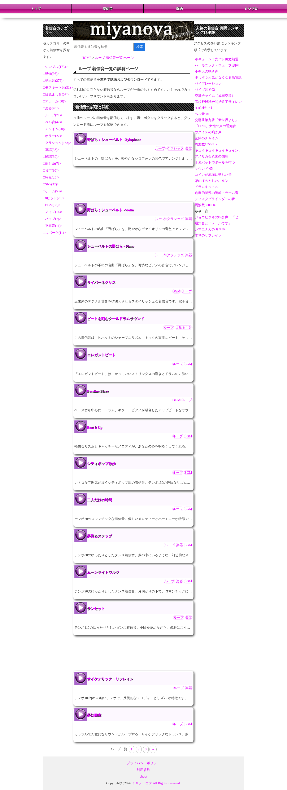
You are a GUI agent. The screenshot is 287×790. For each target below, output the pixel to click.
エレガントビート (101, 355)
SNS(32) (51, 184)
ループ (160, 148)
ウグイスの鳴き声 (208, 132)
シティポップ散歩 (101, 464)
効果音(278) (53, 80)
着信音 (108, 8)
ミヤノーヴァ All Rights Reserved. (156, 783)
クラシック (175, 148)
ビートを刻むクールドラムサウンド (115, 319)
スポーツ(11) (54, 232)
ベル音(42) (53, 122)
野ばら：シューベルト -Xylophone (114, 140)
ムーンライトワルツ (103, 572)
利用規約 (143, 770)
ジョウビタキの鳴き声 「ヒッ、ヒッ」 (225, 217)
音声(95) (51, 170)
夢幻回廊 (94, 715)
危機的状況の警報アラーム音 (216, 193)
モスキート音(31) (58, 87)
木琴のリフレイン (208, 235)
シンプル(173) (55, 67)
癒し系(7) (52, 163)
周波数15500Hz (206, 144)
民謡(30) (51, 156)
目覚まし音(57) (56, 94)
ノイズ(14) (53, 212)
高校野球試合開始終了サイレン (218, 101)
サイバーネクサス (101, 282)
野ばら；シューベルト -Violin (110, 210)
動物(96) (51, 73)
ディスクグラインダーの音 (215, 199)
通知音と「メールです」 (213, 223)
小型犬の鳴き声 (206, 71)
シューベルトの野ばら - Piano (110, 246)
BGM (176, 291)
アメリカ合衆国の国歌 (211, 156)
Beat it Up (94, 427)
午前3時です (204, 108)
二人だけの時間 (99, 500)
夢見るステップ (99, 536)
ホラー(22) (53, 136)
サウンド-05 (204, 168)
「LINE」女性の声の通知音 (215, 126)
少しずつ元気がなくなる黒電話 (218, 77)
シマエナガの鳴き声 (210, 229)
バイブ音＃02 (205, 89)
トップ (36, 8)
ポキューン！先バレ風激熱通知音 (220, 59)
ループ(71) (53, 115)
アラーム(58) (54, 101)
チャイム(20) (54, 129)
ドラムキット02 (206, 187)
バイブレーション (208, 83)
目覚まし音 (183, 327)
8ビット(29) (53, 198)
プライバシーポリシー (143, 763)
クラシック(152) (57, 143)
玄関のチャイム (206, 138)
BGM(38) (51, 205)
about (143, 776)
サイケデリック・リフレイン (110, 679)
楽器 (188, 148)
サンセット (96, 609)
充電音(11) (53, 226)
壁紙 (179, 8)
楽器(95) (51, 108)
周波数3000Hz (205, 205)
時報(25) (51, 177)
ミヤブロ (251, 8)
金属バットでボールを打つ (215, 162)
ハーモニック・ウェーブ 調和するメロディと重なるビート (239, 65)
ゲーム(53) (53, 191)
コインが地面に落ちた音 (213, 174)
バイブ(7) (52, 219)
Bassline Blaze (97, 391)
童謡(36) (51, 149)
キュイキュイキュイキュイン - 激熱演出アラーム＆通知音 (238, 150)
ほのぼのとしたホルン (211, 180)
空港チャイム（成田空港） (215, 95)
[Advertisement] (133, 184)
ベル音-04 (202, 114)
